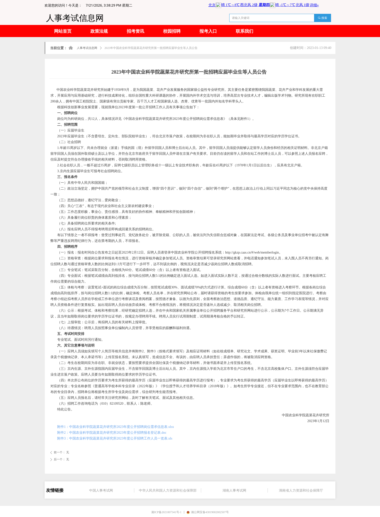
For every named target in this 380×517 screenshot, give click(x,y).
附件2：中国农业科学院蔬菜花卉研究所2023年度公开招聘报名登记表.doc (111, 432)
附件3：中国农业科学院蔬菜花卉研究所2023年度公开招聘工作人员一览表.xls (114, 438)
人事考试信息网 (87, 48)
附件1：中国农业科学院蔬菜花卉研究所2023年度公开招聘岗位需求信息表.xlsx (115, 427)
